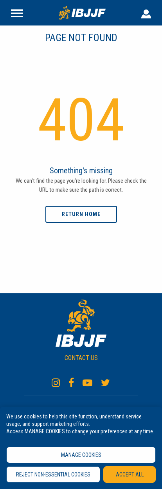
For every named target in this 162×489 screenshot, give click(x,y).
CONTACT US (81, 358)
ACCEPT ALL (130, 474)
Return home (81, 214)
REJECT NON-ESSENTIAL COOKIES (53, 474)
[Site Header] (16, 12)
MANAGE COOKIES (81, 455)
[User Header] (146, 12)
